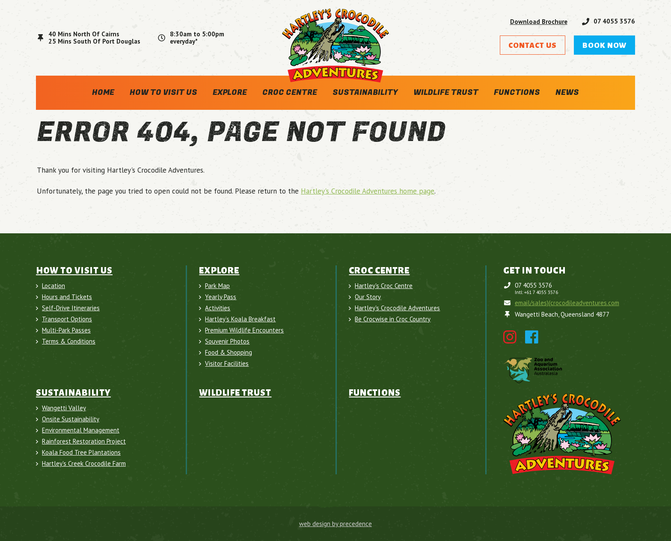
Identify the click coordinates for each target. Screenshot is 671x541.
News (567, 92)
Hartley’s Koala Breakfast (240, 319)
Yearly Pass (220, 297)
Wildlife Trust (445, 92)
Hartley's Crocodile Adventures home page (367, 191)
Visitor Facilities (227, 364)
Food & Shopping (228, 352)
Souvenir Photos (227, 341)
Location (53, 286)
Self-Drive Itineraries (71, 308)
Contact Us (532, 45)
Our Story (368, 297)
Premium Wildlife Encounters (244, 330)
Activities (217, 308)
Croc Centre (289, 92)
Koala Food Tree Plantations (81, 452)
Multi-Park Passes (66, 330)
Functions (517, 92)
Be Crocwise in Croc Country (393, 319)
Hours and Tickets (67, 297)
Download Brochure (538, 22)
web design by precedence (335, 524)
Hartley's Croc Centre (384, 286)
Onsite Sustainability (70, 419)
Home (103, 92)
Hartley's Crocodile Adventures (397, 308)
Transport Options (67, 319)
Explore (230, 92)
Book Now (604, 45)
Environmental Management (80, 430)
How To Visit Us (163, 92)
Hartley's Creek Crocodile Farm (84, 463)
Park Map (217, 286)
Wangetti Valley (64, 408)
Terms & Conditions (68, 341)
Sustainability (365, 92)
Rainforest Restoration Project (84, 441)
